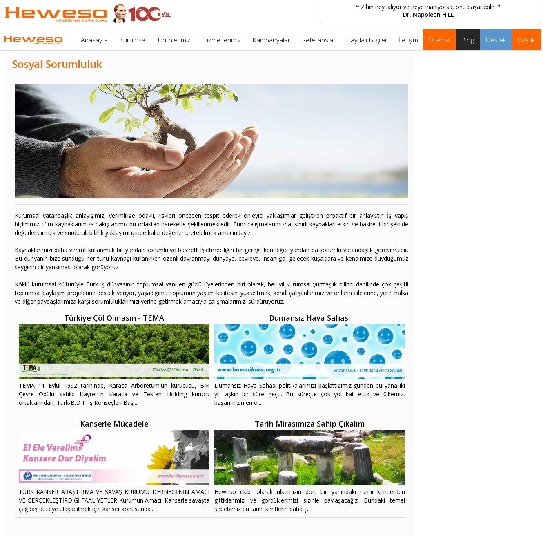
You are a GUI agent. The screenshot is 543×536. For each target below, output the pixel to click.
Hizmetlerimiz (221, 40)
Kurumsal (133, 40)
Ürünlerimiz (174, 40)
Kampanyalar (271, 40)
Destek (495, 40)
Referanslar (319, 40)
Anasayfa (94, 40)
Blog (467, 40)
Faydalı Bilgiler (367, 40)
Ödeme (439, 40)
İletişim (408, 40)
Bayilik (526, 40)
